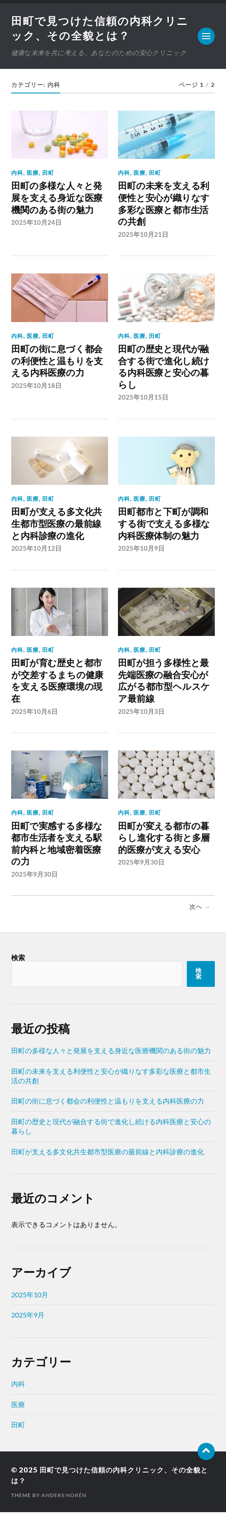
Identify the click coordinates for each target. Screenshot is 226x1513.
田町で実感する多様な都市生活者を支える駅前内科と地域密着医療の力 (56, 844)
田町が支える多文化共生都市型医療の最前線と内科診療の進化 (56, 524)
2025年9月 (27, 1315)
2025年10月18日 (36, 386)
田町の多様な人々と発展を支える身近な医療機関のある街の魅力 (56, 198)
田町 (48, 173)
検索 (18, 958)
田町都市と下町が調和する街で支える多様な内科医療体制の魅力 (164, 524)
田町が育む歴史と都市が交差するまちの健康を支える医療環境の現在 (57, 681)
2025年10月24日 (36, 223)
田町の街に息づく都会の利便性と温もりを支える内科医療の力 (57, 361)
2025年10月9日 (141, 549)
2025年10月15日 (143, 398)
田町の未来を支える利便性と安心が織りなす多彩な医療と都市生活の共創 (164, 204)
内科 (17, 173)
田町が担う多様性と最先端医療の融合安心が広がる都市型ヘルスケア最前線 (164, 681)
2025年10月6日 (34, 712)
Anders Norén (64, 1496)
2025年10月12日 (36, 549)
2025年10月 (29, 1295)
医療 (33, 173)
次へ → (200, 907)
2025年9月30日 (34, 875)
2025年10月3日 (141, 712)
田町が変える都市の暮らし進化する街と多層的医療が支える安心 (164, 838)
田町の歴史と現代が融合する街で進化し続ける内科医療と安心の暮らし (164, 367)
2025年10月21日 (143, 235)
